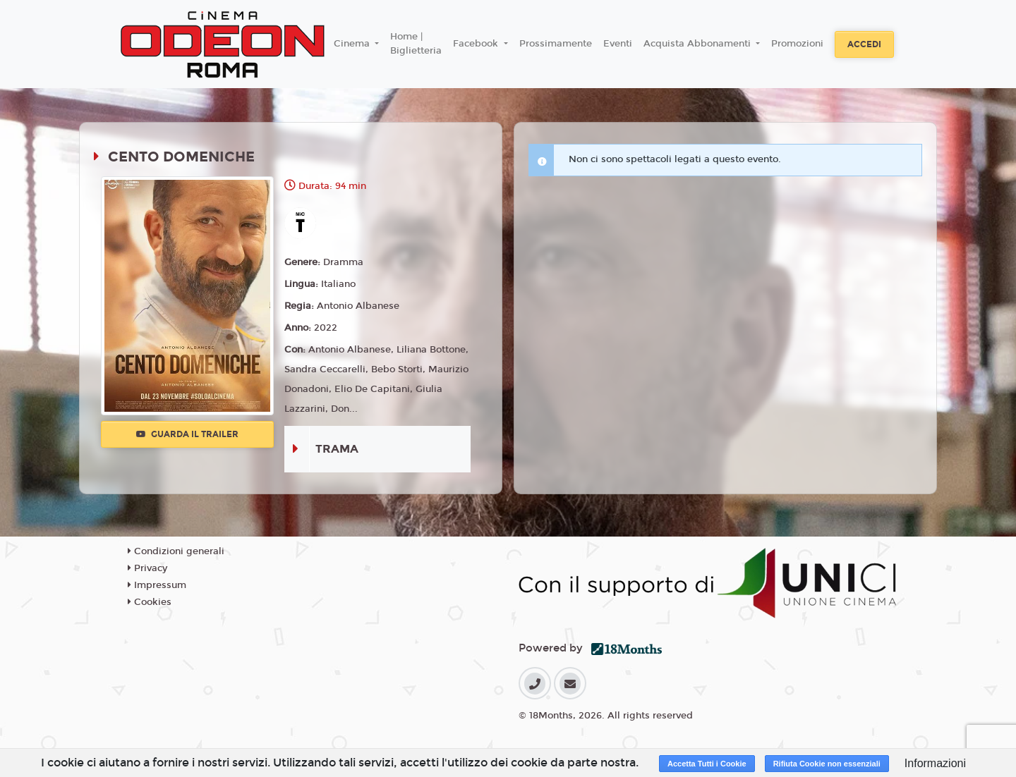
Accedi (864, 44)
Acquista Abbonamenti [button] (698, 43)
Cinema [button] (353, 43)
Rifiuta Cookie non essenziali (827, 763)
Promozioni (797, 43)
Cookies (149, 602)
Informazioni (935, 763)
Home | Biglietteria (416, 43)
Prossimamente (555, 43)
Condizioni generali (176, 551)
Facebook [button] (477, 43)
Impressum (157, 585)
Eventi (617, 43)
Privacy (147, 568)
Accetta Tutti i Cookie (706, 763)
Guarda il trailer (187, 434)
